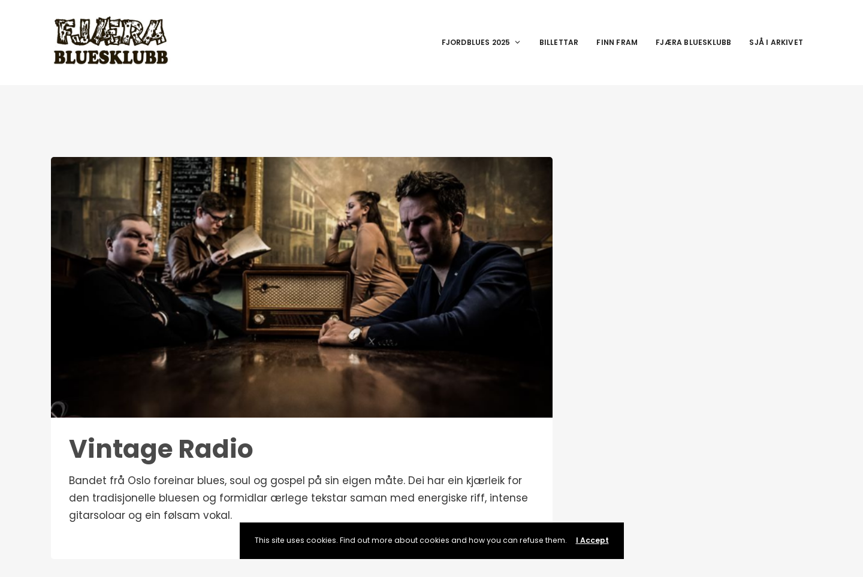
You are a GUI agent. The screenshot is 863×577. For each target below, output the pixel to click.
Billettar (559, 42)
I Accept (592, 540)
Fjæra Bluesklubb (693, 42)
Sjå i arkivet (776, 42)
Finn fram (617, 42)
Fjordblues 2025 (481, 42)
